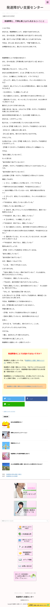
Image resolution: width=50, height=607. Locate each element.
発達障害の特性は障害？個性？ (14, 474)
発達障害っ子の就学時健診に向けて (20, 453)
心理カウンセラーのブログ (9, 411)
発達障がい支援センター (25, 597)
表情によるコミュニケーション (19, 432)
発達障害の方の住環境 (11, 476)
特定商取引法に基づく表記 (30, 593)
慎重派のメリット (15, 443)
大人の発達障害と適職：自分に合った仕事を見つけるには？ (27, 464)
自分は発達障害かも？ (17, 422)
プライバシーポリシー (18, 593)
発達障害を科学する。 (25, 600)
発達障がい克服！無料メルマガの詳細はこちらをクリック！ (25, 386)
